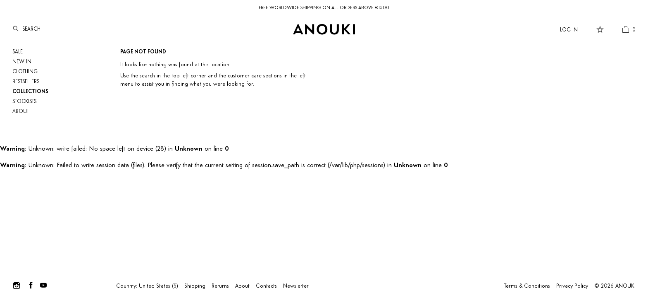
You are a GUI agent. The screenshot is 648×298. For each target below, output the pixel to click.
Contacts (266, 286)
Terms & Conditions (527, 286)
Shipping (194, 286)
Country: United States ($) (147, 286)
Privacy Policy (572, 286)
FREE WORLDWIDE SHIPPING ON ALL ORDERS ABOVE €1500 (324, 7)
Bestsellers (25, 81)
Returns (220, 286)
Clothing (25, 71)
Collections (30, 91)
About (20, 111)
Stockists (24, 101)
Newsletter (296, 286)
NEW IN (21, 62)
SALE (17, 52)
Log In (569, 30)
